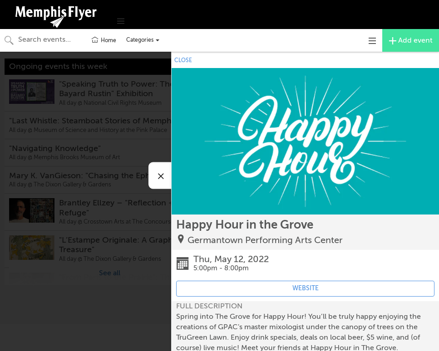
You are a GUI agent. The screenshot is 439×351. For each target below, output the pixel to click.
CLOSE (183, 60)
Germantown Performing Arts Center (265, 240)
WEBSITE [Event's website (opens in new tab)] (305, 288)
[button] (121, 21)
